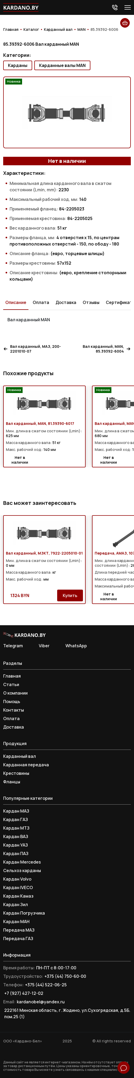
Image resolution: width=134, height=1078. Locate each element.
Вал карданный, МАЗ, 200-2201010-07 (32, 349)
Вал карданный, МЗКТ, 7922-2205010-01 (44, 553)
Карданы (17, 65)
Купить (70, 595)
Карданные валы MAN (62, 65)
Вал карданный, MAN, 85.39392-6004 (107, 349)
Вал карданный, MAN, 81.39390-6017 (40, 423)
